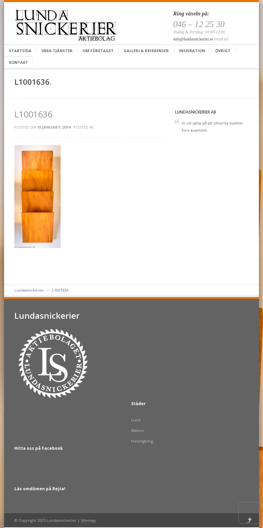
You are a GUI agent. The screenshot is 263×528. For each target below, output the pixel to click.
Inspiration (192, 50)
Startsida (20, 50)
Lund (135, 419)
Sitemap (88, 520)
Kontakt (18, 62)
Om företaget (98, 50)
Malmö (137, 430)
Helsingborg (142, 441)
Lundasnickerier (29, 290)
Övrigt (222, 50)
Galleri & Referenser (146, 50)
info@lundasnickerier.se (193, 39)
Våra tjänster (57, 50)
